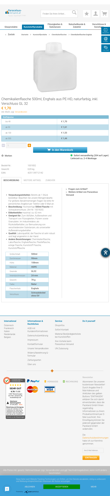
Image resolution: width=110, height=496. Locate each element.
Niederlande (9, 334)
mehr (93, 487)
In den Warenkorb (60, 149)
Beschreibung (11, 180)
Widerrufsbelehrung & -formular (38, 354)
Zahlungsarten (34, 360)
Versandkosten (21, 112)
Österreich (9, 325)
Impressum (32, 340)
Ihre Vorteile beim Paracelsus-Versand (64, 342)
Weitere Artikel (32, 180)
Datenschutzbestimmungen (96, 438)
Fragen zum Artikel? (76, 189)
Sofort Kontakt (62, 329)
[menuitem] (5, 2)
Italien (7, 331)
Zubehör (50, 180)
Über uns (31, 364)
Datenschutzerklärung (37, 335)
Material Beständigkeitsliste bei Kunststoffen (68, 335)
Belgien (7, 337)
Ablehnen (30, 487)
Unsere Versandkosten (38, 348)
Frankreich (9, 328)
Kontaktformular (35, 344)
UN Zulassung (61, 348)
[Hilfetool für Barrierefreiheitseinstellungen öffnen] (105, 252)
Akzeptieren (61, 487)
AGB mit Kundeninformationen (37, 330)
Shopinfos (60, 325)
